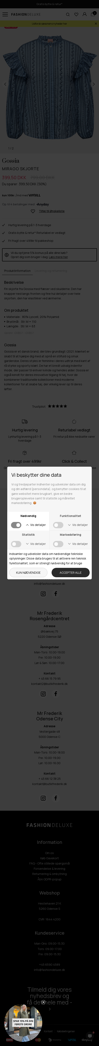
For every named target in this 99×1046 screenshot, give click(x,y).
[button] (23, 1022)
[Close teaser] (43, 1002)
